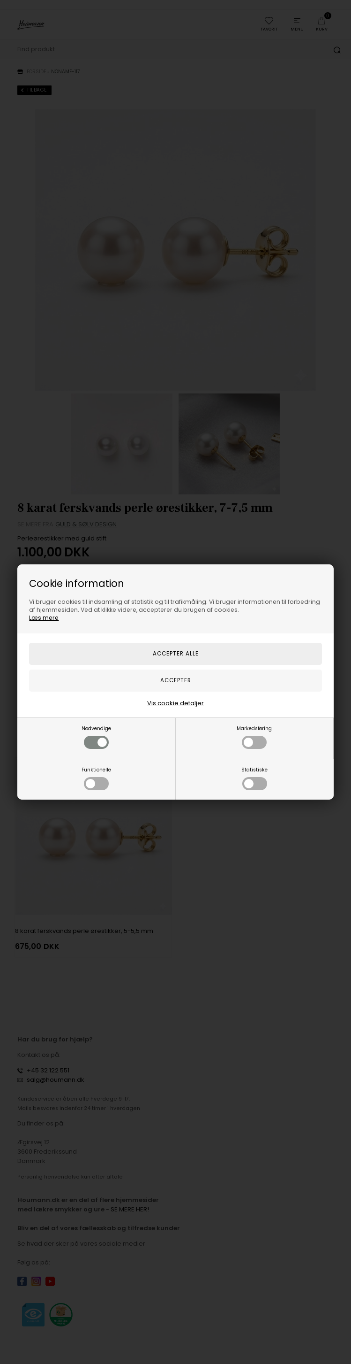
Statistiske (254, 778)
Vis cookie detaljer (175, 703)
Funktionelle (96, 778)
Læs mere (44, 618)
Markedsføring (254, 737)
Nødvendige (96, 737)
